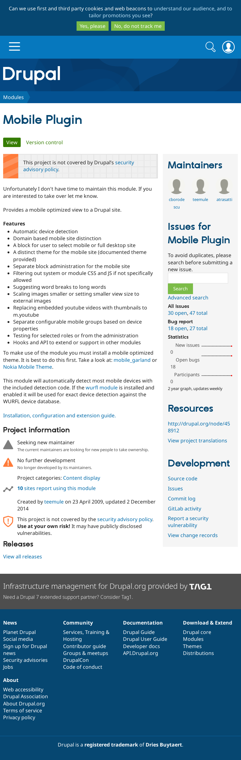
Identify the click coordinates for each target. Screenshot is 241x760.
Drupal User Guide (145, 639)
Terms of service (22, 710)
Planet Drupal (19, 632)
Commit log (181, 498)
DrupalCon (76, 660)
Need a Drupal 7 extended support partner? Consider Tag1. (68, 597)
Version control (44, 142)
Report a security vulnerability (188, 522)
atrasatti (224, 199)
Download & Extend (207, 622)
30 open (177, 312)
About (11, 680)
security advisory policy (124, 519)
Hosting (72, 639)
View (13, 142)
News (10, 622)
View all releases (22, 556)
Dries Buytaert (164, 744)
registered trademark (111, 744)
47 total (198, 312)
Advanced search (188, 297)
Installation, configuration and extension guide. (59, 415)
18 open (177, 328)
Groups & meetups (85, 653)
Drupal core (197, 632)
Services (73, 632)
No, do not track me (138, 26)
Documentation (143, 622)
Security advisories (25, 660)
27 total (198, 328)
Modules (13, 97)
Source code (182, 478)
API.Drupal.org (140, 653)
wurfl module (102, 387)
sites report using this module (56, 488)
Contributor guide (84, 646)
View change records (193, 535)
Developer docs (141, 646)
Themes (192, 646)
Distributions (198, 653)
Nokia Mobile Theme (27, 366)
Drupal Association (25, 696)
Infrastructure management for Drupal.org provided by (107, 586)
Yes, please (92, 26)
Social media (18, 639)
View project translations (197, 440)
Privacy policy (19, 717)
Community (78, 622)
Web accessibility (23, 689)
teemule (54, 501)
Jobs (8, 666)
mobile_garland (132, 359)
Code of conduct (82, 666)
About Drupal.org (24, 703)
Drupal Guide (139, 632)
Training (94, 632)
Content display (81, 477)
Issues (175, 488)
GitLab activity (184, 508)
